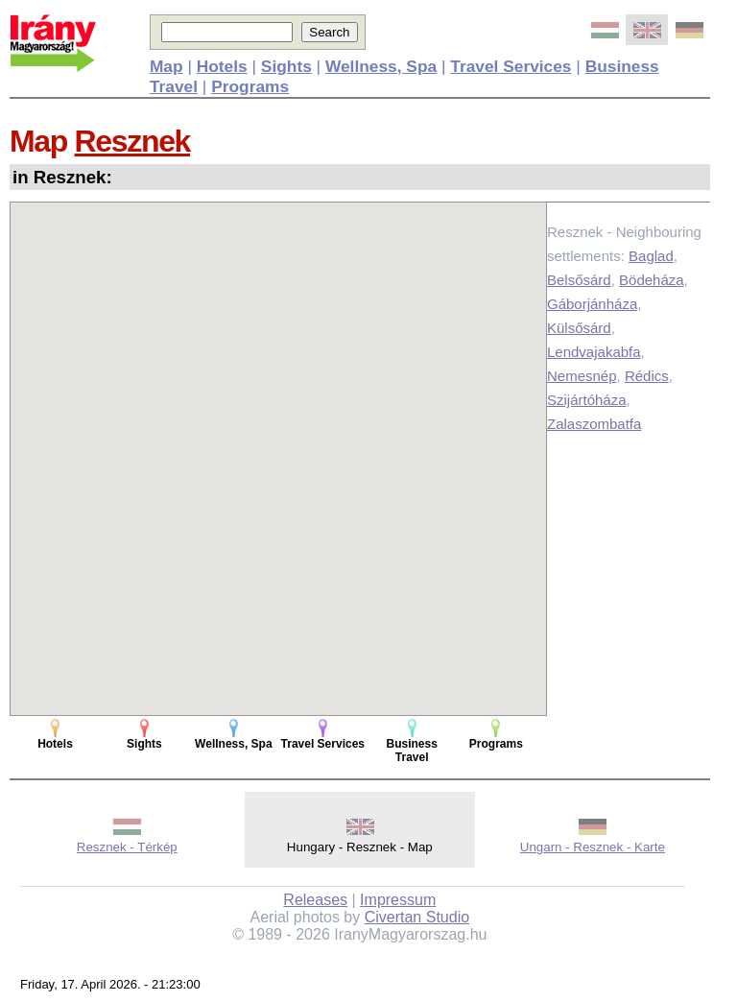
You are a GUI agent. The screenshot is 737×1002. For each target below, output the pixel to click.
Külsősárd (579, 328)
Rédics (647, 376)
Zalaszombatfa (594, 424)
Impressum (398, 900)
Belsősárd (579, 280)
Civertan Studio (417, 917)
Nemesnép (582, 376)
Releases (315, 900)
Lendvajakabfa (594, 352)
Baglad (651, 256)
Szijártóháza (587, 400)
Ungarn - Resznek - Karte (592, 847)
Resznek (133, 141)
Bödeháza (651, 280)
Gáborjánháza (592, 304)
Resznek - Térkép (127, 847)
